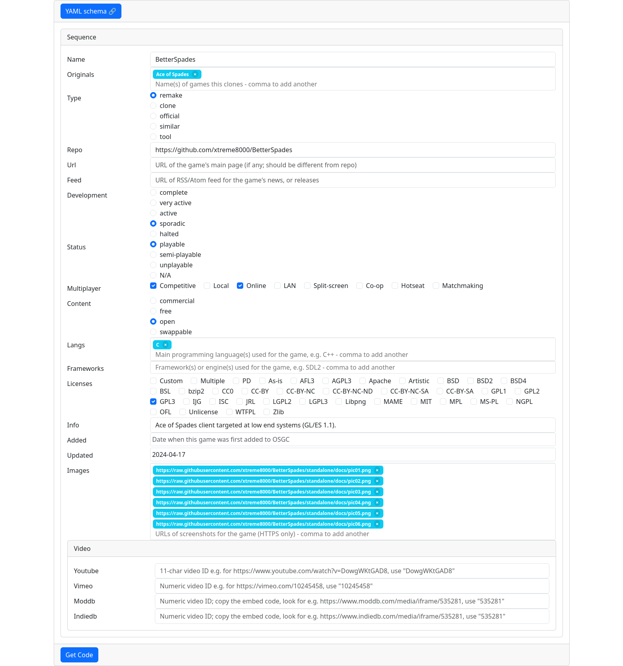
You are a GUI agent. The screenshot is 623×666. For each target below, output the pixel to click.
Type (74, 98)
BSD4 (518, 380)
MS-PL (489, 401)
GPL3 (167, 401)
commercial (177, 300)
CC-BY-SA (460, 391)
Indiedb (85, 616)
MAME (393, 401)
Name (76, 59)
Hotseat (413, 285)
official (170, 116)
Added (77, 440)
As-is (276, 380)
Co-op (374, 285)
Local (221, 285)
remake (171, 95)
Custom (171, 380)
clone (168, 105)
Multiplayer (84, 288)
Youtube (86, 570)
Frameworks (85, 368)
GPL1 (499, 391)
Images (78, 470)
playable (172, 244)
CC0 (227, 391)
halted (169, 233)
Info (73, 425)
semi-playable (180, 254)
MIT (426, 401)
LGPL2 (282, 401)
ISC (223, 401)
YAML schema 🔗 (91, 11)
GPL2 (532, 391)
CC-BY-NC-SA (410, 391)
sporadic (172, 223)
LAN (290, 285)
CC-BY (260, 391)
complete (173, 192)
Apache (380, 380)
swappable (176, 331)
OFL (165, 411)
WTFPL (246, 411)
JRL (250, 401)
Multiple (212, 380)
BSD (453, 380)
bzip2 (196, 391)
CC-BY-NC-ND (352, 391)
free (166, 311)
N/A (165, 275)
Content (79, 303)
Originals (80, 74)
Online (256, 285)
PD (246, 380)
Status (76, 247)
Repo (75, 149)
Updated (80, 455)
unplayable (176, 265)
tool (165, 136)
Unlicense (203, 411)
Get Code (79, 654)
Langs (76, 345)
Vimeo (83, 586)
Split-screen (331, 285)
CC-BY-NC (300, 391)
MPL (456, 401)
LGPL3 (318, 401)
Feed (74, 180)
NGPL (524, 401)
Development (87, 195)
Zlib (278, 411)
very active (175, 202)
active (168, 213)
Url (71, 165)
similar (170, 126)
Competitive (178, 285)
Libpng (355, 401)
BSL (165, 391)
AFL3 (307, 380)
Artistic (419, 380)
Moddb (85, 601)
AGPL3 (342, 380)
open (167, 321)
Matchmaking (462, 285)
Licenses (79, 383)
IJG (197, 401)
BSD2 (485, 380)
